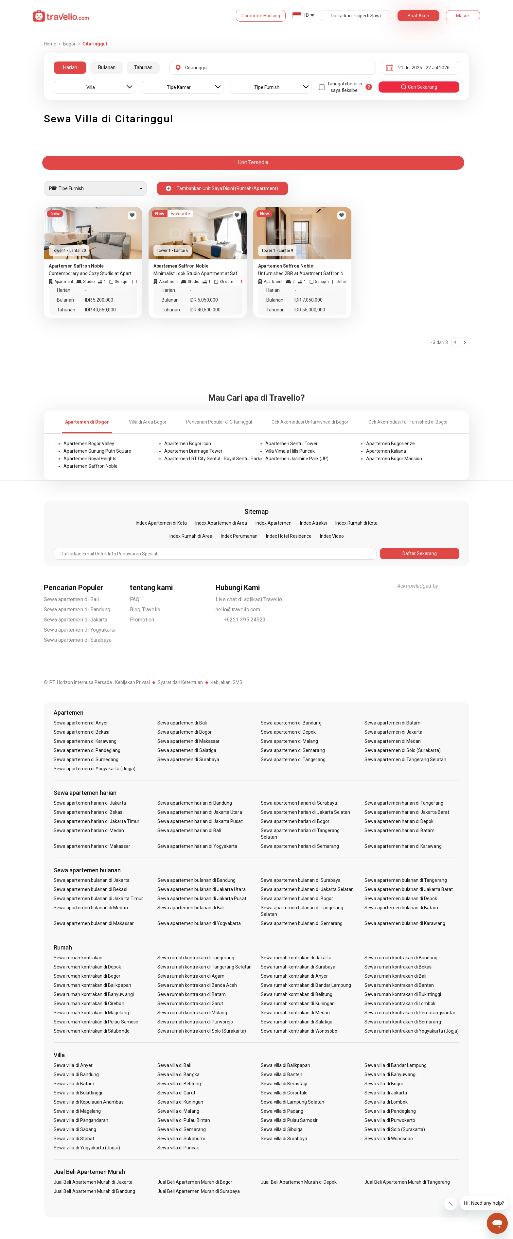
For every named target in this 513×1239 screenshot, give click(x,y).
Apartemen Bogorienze (390, 443)
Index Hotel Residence (288, 536)
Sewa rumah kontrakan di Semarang (402, 1021)
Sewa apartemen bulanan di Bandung (196, 880)
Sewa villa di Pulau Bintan (183, 1120)
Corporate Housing (260, 15)
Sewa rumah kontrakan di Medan (295, 1012)
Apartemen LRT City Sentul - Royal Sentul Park (212, 458)
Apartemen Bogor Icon (187, 443)
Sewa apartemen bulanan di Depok (400, 898)
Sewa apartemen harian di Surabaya (299, 803)
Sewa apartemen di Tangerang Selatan (405, 759)
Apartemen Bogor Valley (88, 443)
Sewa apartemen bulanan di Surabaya (301, 880)
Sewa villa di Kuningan (180, 1102)
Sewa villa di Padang (282, 1111)
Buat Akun (418, 15)
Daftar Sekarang (419, 553)
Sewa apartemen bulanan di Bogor (297, 898)
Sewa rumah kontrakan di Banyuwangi (94, 994)
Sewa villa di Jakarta (385, 1092)
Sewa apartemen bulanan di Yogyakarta (199, 923)
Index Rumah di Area (190, 536)
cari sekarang (418, 87)
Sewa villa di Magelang (77, 1111)
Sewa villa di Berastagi (284, 1083)
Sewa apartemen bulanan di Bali (191, 907)
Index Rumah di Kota (356, 523)
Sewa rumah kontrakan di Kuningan (298, 1003)
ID (306, 15)
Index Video (332, 536)
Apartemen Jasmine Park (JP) (296, 458)
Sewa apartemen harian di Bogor (295, 821)
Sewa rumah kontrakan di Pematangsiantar (409, 1012)
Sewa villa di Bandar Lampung (395, 1065)
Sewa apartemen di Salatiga (186, 750)
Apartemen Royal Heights (89, 458)
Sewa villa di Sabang (75, 1129)
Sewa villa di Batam (74, 1083)
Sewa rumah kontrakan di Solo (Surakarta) (201, 1031)
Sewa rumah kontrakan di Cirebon (89, 1003)
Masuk (463, 15)
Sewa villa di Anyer (73, 1065)
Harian (70, 67)
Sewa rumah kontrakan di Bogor (87, 976)
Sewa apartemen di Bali (71, 599)
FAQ (135, 599)
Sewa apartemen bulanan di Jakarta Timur (98, 898)
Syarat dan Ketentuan (180, 682)
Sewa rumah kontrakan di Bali (395, 976)
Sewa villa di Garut (176, 1092)
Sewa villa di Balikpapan (285, 1065)
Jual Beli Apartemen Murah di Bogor (195, 1182)
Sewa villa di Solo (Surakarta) (394, 1129)
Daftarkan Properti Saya (356, 15)
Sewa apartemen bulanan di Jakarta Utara (201, 889)
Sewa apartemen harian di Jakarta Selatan (305, 812)
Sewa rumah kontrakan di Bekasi (398, 966)
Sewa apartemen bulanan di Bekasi (90, 889)
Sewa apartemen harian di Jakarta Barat (406, 812)
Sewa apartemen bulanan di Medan (91, 907)
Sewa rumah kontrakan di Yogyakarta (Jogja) (411, 1031)
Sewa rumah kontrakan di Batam (191, 994)
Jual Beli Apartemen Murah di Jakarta (93, 1182)
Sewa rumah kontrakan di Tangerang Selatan (204, 966)
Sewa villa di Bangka (178, 1074)
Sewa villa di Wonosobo (388, 1138)
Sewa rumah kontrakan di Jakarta (296, 957)
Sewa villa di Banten (281, 1074)
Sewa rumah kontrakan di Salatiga (296, 1021)
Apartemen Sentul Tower (291, 443)
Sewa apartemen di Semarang (293, 750)
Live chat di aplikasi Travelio (249, 599)
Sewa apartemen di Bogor (184, 732)
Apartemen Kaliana (386, 451)
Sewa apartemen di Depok (288, 732)
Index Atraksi (313, 523)
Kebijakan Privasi (132, 682)
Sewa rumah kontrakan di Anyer (294, 976)
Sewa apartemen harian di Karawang (403, 846)
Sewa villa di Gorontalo (284, 1092)
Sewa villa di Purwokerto (389, 1120)
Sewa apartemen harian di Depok (399, 821)
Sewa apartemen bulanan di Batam (401, 907)
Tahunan (143, 67)
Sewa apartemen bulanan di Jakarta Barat (408, 889)
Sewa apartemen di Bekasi (81, 732)
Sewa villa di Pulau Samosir (289, 1120)
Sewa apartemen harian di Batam (399, 830)
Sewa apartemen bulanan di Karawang (404, 923)
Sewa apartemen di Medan (392, 741)
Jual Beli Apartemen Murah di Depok (299, 1182)
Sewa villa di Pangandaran (81, 1120)
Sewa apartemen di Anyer (81, 722)
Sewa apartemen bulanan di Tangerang (405, 880)
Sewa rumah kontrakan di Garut (190, 1003)
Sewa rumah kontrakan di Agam (190, 976)
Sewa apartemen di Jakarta (75, 620)
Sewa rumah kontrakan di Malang (192, 1012)
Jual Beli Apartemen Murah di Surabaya (198, 1191)
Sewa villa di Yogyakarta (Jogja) (87, 1147)
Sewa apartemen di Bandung (77, 609)
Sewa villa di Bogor (383, 1083)
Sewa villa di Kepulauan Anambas (89, 1102)
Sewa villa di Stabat (74, 1138)
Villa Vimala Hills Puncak (290, 451)
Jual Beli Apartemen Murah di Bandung (94, 1191)
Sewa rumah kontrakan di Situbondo (92, 1031)
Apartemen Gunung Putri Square (97, 451)
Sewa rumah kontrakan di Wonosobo (299, 1031)
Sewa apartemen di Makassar (188, 741)
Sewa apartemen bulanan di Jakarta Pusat (201, 898)
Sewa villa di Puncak (178, 1147)
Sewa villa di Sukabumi (181, 1138)
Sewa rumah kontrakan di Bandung (401, 957)
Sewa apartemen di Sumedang (86, 759)
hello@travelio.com (238, 609)
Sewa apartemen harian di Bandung (194, 803)
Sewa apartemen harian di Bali (189, 830)
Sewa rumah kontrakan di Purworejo (195, 1021)
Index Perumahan (239, 536)
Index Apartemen (274, 523)
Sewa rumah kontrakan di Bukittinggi (402, 994)
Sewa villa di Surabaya (284, 1138)
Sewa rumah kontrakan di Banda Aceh (197, 985)
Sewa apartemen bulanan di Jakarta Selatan (307, 889)
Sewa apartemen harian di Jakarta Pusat (200, 821)
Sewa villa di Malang (178, 1111)
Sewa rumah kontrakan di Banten (399, 985)
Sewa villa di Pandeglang (390, 1111)
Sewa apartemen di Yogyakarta (80, 630)
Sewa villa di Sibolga (282, 1129)
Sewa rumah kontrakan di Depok (87, 966)
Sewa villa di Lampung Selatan (292, 1102)
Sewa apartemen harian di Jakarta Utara (199, 812)
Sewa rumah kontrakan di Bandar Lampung (306, 985)
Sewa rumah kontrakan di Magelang (91, 1012)
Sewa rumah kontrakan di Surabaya (298, 966)
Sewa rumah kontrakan (78, 957)
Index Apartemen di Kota (161, 523)
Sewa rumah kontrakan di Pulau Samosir (96, 1021)
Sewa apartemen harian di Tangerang (403, 803)
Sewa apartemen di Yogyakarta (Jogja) (94, 768)
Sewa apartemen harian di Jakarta (90, 803)
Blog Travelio (145, 609)
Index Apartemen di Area (221, 523)
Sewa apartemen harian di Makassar (92, 846)
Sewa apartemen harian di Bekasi (89, 812)
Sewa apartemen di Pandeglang (87, 750)
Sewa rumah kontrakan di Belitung (296, 994)
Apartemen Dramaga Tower (193, 451)
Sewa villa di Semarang (181, 1129)
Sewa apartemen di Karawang (85, 741)
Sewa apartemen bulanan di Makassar (94, 923)
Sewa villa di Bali (174, 1065)
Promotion (142, 620)
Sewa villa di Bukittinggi (78, 1092)
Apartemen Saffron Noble (90, 466)
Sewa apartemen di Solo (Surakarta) (402, 750)
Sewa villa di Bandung (76, 1074)
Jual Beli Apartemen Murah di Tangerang (407, 1182)
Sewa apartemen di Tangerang (293, 759)
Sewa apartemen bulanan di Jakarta (92, 880)
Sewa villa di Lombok (386, 1102)
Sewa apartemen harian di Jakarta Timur (96, 821)
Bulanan (106, 67)
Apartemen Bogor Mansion (394, 458)
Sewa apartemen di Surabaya (78, 640)
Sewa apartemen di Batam (392, 722)
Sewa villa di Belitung (179, 1083)
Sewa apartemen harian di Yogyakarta (197, 846)
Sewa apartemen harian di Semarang (300, 846)
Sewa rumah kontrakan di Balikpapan (92, 985)
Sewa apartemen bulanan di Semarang (302, 923)
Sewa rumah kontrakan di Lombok (400, 1003)
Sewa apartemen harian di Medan (89, 830)
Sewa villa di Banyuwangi (390, 1074)
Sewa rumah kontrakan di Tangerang (196, 957)
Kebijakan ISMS (226, 682)
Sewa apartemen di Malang (289, 741)
